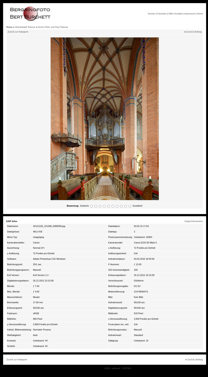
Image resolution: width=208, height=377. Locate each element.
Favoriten (162, 13)
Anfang (198, 32)
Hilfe (170, 13)
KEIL (112, 368)
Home (200, 13)
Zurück (189, 32)
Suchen (151, 13)
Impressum (189, 13)
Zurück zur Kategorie (18, 32)
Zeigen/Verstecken (193, 221)
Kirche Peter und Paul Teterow (53, 27)
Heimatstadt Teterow (25, 27)
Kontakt (178, 13)
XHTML (126, 368)
